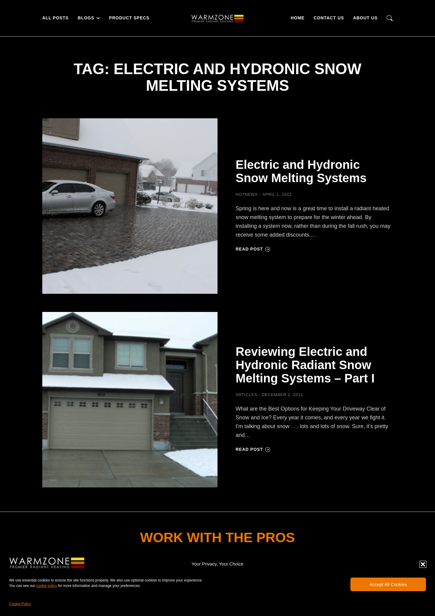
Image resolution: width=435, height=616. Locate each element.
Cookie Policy (20, 604)
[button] (423, 564)
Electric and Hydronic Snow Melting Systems (301, 171)
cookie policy (46, 586)
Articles (246, 394)
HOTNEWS (247, 194)
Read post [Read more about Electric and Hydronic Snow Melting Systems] (253, 249)
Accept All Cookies (388, 584)
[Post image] (130, 206)
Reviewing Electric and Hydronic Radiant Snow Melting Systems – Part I (305, 365)
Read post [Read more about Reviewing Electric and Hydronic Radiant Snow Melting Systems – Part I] (253, 449)
